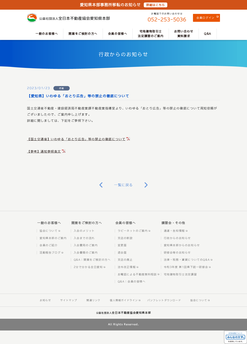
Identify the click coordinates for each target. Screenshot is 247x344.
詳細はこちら (155, 4)
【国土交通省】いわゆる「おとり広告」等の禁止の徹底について (76, 139)
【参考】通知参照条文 (44, 151)
